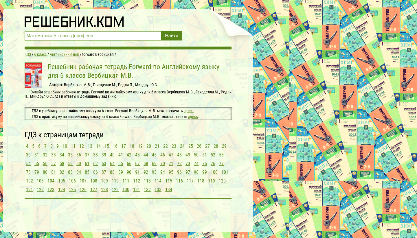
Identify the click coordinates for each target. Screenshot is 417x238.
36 (78, 155)
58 (62, 163)
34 (62, 155)
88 (112, 172)
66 (129, 163)
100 (214, 172)
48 (179, 155)
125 (72, 189)
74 (196, 163)
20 (148, 146)
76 (213, 163)
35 (70, 155)
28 (216, 146)
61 (87, 163)
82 (62, 172)
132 (147, 189)
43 (137, 155)
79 (36, 172)
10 (65, 146)
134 (168, 189)
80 (45, 172)
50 (196, 155)
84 (78, 172)
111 (125, 181)
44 (146, 155)
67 (137, 163)
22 (165, 146)
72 (179, 163)
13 (90, 146)
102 (29, 181)
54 (28, 163)
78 (28, 172)
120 (222, 181)
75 (204, 163)
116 (179, 181)
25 (190, 146)
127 (93, 189)
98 (196, 172)
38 (95, 155)
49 (187, 155)
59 (70, 163)
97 (187, 172)
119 (211, 181)
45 (154, 155)
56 (45, 163)
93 (154, 172)
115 (168, 181)
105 (61, 181)
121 (29, 189)
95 (171, 172)
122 (40, 189)
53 (221, 155)
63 (104, 163)
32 (45, 155)
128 (104, 189)
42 (129, 155)
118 (200, 181)
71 (171, 163)
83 (70, 172)
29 (224, 146)
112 (136, 181)
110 (115, 181)
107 (83, 181)
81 (53, 172)
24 (182, 146)
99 (204, 172)
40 (112, 155)
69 (154, 163)
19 (140, 146)
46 (162, 155)
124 (61, 189)
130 (125, 189)
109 (104, 181)
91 (137, 172)
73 (187, 163)
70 (162, 163)
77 (221, 163)
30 (28, 155)
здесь (189, 110)
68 (146, 163)
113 (147, 181)
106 (72, 181)
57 (53, 163)
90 (129, 172)
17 (123, 146)
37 (87, 155)
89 (120, 172)
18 (132, 146)
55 (36, 163)
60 (78, 163)
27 (207, 146)
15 (106, 146)
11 (73, 146)
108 (93, 181)
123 (50, 189)
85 (87, 172)
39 (104, 155)
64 (112, 163)
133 (158, 189)
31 (36, 155)
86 (95, 172)
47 (171, 155)
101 (224, 172)
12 (81, 146)
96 (179, 172)
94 (162, 172)
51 (204, 155)
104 (50, 181)
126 (83, 189)
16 (115, 146)
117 (190, 181)
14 (98, 146)
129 (115, 189)
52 (213, 155)
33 (53, 155)
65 (120, 163)
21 (157, 146)
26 (199, 146)
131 (136, 189)
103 (40, 181)
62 (95, 163)
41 (120, 155)
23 (174, 146)
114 (158, 181)
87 (104, 172)
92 (146, 172)
